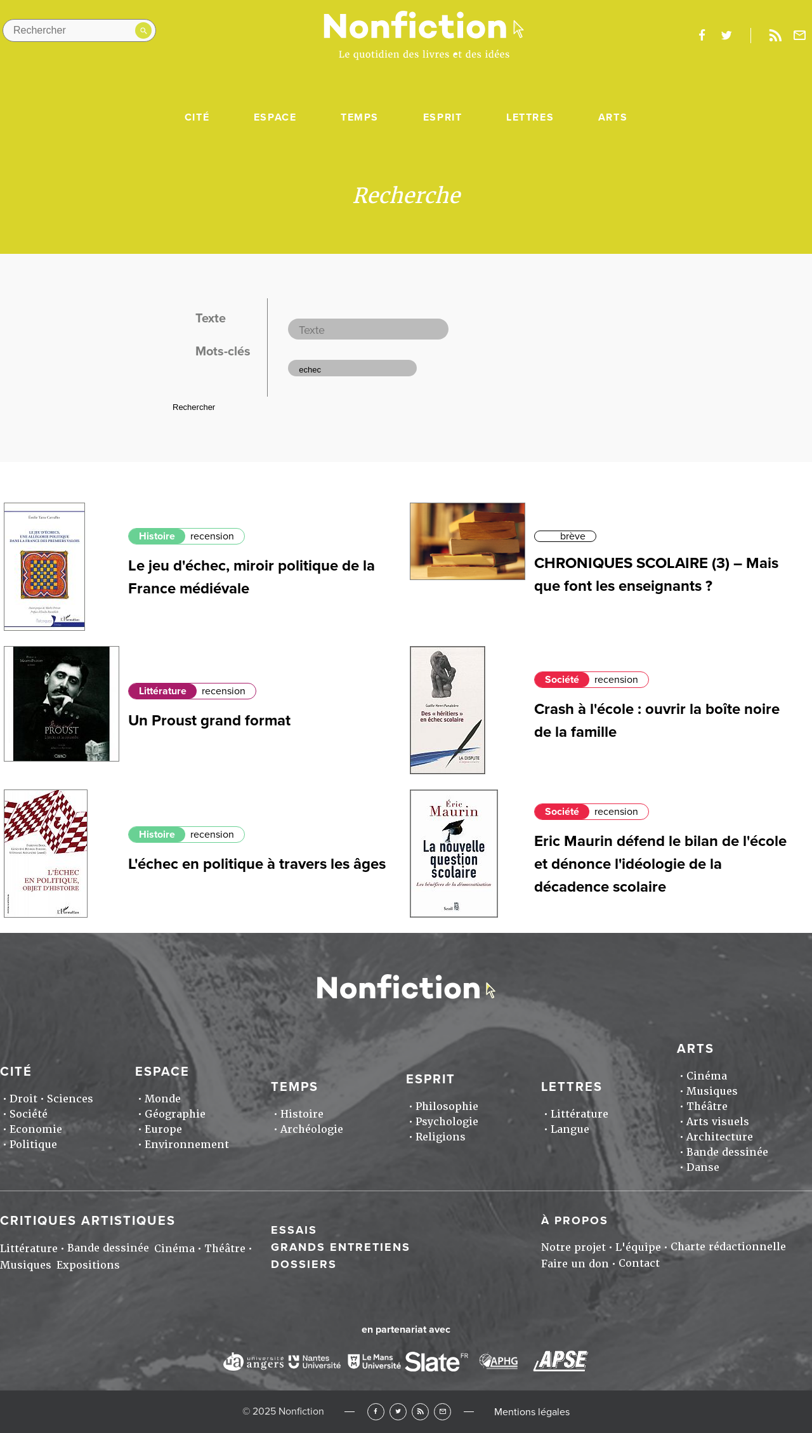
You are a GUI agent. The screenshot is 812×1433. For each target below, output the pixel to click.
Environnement (187, 1144)
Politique (33, 1144)
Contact (639, 1263)
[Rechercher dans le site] (79, 30)
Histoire (157, 536)
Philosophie (447, 1106)
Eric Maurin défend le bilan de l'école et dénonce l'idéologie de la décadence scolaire (660, 864)
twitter (726, 35)
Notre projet (573, 1247)
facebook (702, 35)
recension (212, 536)
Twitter (398, 1411)
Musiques (712, 1091)
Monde (163, 1099)
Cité (197, 117)
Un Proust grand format (209, 720)
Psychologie (447, 1121)
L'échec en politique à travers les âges (257, 864)
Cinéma (706, 1076)
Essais (294, 1230)
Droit (23, 1099)
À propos (574, 1220)
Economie (36, 1129)
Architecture (719, 1137)
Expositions (88, 1265)
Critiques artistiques (88, 1221)
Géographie (175, 1114)
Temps (360, 117)
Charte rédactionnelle (728, 1246)
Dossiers (304, 1264)
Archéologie (311, 1129)
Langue (570, 1129)
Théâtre (707, 1106)
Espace (275, 117)
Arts (612, 117)
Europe (163, 1129)
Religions (441, 1137)
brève (573, 536)
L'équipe (638, 1247)
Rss (775, 35)
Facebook (375, 1411)
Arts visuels (717, 1121)
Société (562, 679)
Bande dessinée (727, 1152)
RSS (420, 1411)
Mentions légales (532, 1412)
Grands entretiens (340, 1247)
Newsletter (800, 35)
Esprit (442, 117)
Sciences (70, 1099)
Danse (702, 1167)
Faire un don (575, 1264)
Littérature (163, 691)
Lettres (530, 117)
